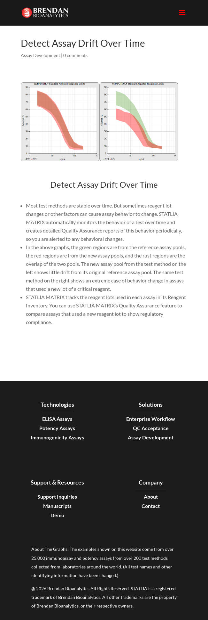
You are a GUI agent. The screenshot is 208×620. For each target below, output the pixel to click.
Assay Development (40, 55)
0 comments (75, 55)
